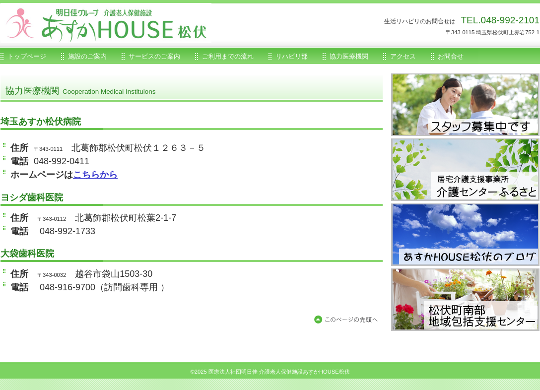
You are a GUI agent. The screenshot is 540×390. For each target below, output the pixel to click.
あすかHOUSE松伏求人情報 (465, 104)
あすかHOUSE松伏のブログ (465, 234)
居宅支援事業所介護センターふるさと (465, 169)
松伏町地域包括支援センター (465, 299)
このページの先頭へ (348, 320)
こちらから (95, 175)
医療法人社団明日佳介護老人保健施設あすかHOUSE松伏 (112, 23)
